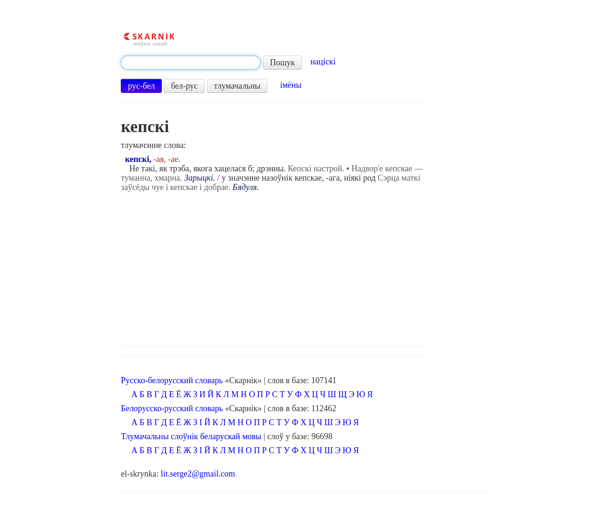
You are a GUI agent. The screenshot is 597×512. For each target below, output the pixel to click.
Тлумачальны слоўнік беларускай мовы (191, 436)
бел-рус (184, 86)
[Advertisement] (306, 266)
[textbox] (191, 63)
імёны (290, 85)
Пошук (282, 62)
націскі (322, 61)
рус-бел (141, 86)
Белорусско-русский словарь (172, 408)
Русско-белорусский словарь (171, 380)
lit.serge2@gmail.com (198, 473)
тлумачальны (237, 86)
